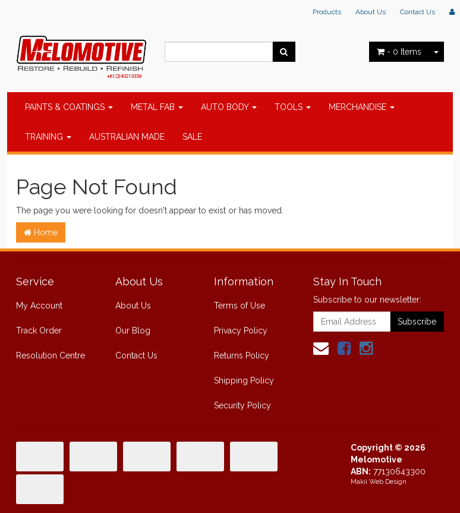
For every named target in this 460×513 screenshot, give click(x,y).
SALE (192, 136)
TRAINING (48, 136)
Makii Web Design (379, 482)
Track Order (39, 330)
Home (41, 232)
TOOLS (293, 107)
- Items (399, 51)
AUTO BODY (229, 107)
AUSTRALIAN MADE (127, 136)
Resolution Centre (50, 355)
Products (327, 12)
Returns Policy (241, 355)
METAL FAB (157, 107)
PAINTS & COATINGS (69, 107)
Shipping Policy (244, 380)
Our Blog (132, 330)
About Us (370, 12)
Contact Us (417, 12)
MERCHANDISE (362, 107)
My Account (39, 305)
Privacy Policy (240, 330)
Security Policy (242, 405)
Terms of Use (239, 305)
